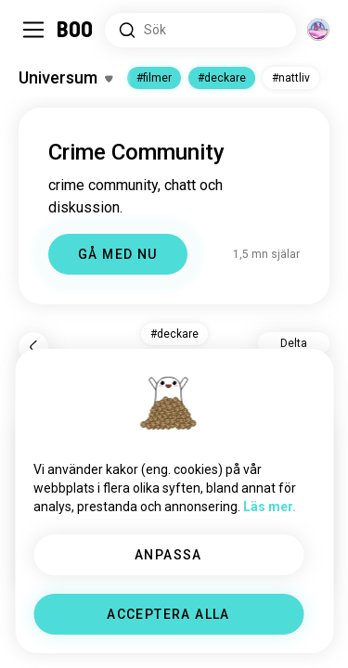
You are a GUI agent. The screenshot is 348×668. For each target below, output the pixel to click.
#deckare (222, 77)
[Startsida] (76, 30)
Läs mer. (269, 506)
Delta (293, 343)
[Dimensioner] (318, 30)
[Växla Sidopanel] (33, 30)
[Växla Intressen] (65, 78)
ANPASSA (168, 554)
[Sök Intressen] (200, 30)
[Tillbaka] (33, 347)
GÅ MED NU (118, 254)
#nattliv (291, 77)
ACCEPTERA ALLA (168, 614)
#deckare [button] (174, 334)
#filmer (154, 77)
